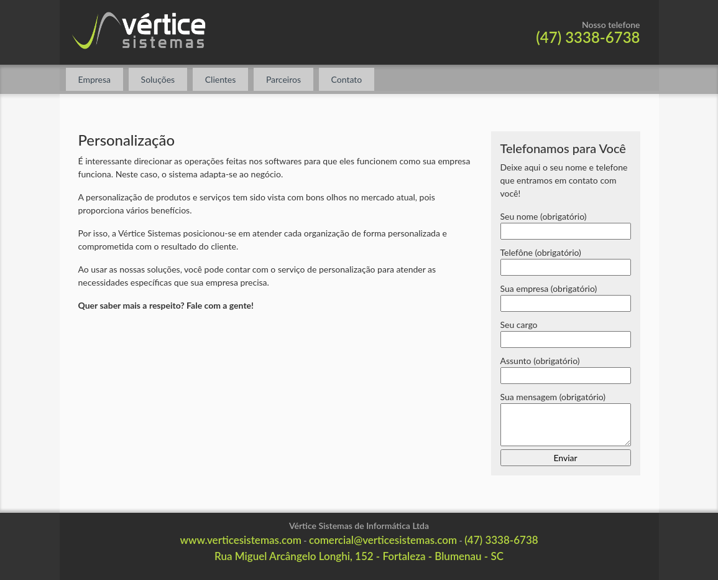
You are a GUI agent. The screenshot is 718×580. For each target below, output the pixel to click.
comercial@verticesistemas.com (383, 539)
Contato (346, 79)
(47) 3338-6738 (588, 37)
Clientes (220, 79)
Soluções (158, 79)
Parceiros (283, 79)
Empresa (94, 79)
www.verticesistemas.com (240, 539)
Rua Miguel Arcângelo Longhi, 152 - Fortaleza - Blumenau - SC (359, 556)
